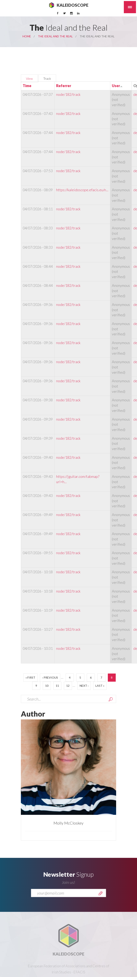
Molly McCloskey (68, 822)
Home (26, 36)
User (117, 85)
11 (57, 685)
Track (49, 78)
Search (110, 699)
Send (100, 895)
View (29, 78)
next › (84, 685)
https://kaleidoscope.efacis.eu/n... (82, 190)
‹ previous (50, 677)
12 (68, 685)
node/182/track (68, 94)
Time (27, 85)
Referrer (63, 85)
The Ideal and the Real (55, 36)
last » (99, 685)
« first (30, 677)
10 (46, 685)
